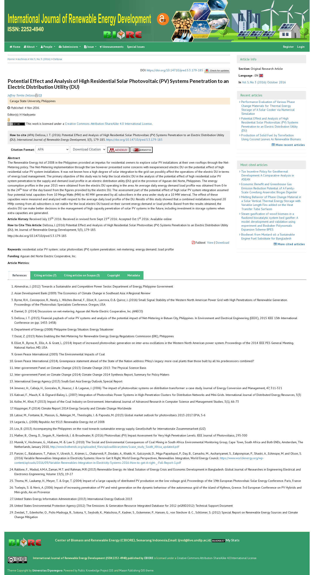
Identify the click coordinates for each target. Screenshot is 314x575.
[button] (9, 119)
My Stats (232, 540)
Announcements (111, 47)
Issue (89, 47)
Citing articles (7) (45, 275)
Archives (22, 59)
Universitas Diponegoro (47, 570)
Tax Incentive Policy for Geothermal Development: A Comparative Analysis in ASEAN (267, 175)
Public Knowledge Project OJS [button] (95, 570)
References (19, 275)
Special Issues (136, 47)
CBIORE (149, 558)
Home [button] (11, 59)
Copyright (113, 275)
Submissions (69, 47)
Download (222, 243)
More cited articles (290, 244)
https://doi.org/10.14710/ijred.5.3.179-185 (175, 70)
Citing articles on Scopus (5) (82, 275)
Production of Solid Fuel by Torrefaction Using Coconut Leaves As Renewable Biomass (270, 137)
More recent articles (289, 145)
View (210, 243)
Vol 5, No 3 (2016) (40, 59)
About (29, 47)
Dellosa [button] (57, 59)
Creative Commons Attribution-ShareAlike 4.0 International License (108, 124)
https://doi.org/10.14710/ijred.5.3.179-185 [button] (134, 140)
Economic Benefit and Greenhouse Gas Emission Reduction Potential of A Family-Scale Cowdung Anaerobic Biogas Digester (268, 188)
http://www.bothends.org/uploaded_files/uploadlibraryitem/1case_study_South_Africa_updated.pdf (114, 447)
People (47, 47)
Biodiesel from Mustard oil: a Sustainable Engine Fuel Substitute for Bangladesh (267, 236)
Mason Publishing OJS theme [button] (136, 570)
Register (288, 47)
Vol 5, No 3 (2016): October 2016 (264, 82)
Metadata (133, 275)
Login (300, 47)
